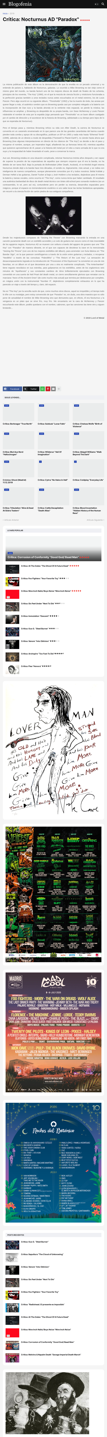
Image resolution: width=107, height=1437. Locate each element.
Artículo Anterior (11, 520)
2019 (12, 14)
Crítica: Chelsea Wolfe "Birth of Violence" (87, 425)
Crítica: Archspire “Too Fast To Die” (42, 653)
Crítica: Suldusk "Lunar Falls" (51, 424)
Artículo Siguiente (95, 520)
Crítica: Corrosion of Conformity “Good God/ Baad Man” (47, 1342)
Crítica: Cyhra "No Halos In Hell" (53, 480)
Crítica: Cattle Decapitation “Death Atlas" (50, 509)
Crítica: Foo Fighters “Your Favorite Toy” (45, 578)
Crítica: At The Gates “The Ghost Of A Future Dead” (50, 566)
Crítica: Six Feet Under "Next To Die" (43, 603)
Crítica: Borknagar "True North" (17, 424)
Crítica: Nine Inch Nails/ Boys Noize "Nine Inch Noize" (51, 591)
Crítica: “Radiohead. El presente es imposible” (43, 1304)
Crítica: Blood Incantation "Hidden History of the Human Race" (87, 510)
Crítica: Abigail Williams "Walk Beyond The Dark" (87, 453)
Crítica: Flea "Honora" (36, 666)
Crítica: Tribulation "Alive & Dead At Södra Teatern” (18, 509)
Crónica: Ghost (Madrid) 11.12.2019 (14, 481)
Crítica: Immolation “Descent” (40, 616)
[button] (4, 4)
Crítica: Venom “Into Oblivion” (40, 641)
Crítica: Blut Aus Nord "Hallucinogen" (13, 453)
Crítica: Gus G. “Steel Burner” (40, 628)
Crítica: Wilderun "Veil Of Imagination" (49, 453)
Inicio (5, 14)
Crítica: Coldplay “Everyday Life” (88, 480)
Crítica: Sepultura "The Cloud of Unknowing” (42, 1254)
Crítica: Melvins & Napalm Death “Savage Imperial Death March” (51, 1354)
